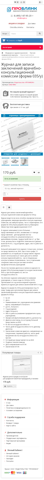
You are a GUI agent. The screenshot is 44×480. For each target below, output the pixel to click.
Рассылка (9, 461)
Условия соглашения (14, 410)
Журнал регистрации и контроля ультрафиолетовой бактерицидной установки (20, 378)
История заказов (12, 456)
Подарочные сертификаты (16, 438)
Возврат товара (12, 423)
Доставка (10, 405)
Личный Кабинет (12, 453)
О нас (8, 403)
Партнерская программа (15, 441)
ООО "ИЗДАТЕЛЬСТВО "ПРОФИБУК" (25, 469)
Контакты (10, 420)
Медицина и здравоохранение (16, 53)
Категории (22, 47)
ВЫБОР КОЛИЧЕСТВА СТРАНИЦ (16, 185)
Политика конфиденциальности (18, 408)
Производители (12, 436)
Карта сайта (11, 426)
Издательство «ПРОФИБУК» (24, 82)
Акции (8, 443)
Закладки (9, 458)
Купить (22, 199)
